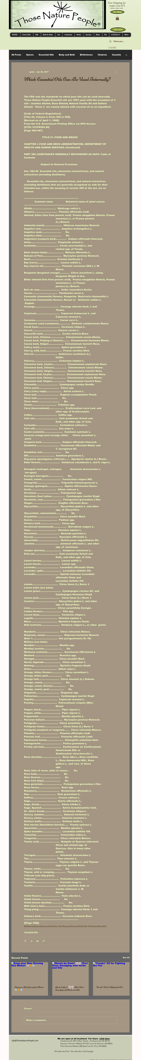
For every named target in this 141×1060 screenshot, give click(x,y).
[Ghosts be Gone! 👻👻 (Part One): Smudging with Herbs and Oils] (70, 972)
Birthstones (86, 55)
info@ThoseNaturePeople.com (24, 1040)
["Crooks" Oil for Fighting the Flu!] (111, 972)
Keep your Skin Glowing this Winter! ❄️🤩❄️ (29, 988)
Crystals (116, 55)
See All (126, 958)
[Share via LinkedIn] (37, 941)
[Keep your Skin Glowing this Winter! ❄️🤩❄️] (29, 972)
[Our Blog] (117, 12)
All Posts (16, 55)
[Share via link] (43, 941)
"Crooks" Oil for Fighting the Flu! (109, 987)
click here (104, 1039)
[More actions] (115, 71)
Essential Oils (46, 55)
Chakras (102, 55)
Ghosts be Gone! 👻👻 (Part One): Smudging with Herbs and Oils (69, 988)
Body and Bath (67, 55)
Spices (30, 55)
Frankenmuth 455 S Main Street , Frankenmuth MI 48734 (82, 1041)
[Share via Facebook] (25, 941)
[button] (117, 18)
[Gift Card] (118, 29)
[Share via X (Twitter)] (31, 941)
